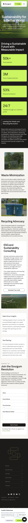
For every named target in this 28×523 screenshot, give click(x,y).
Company (14, 485)
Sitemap (16, 497)
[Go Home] (7, 4)
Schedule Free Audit (14, 290)
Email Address (6, 399)
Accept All (19, 520)
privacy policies (6, 430)
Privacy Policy (4, 497)
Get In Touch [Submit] (14, 425)
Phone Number (7, 405)
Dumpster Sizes (14, 469)
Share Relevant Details (8, 411)
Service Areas (14, 477)
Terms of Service (11, 497)
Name (4, 392)
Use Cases (14, 473)
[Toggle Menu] (24, 4)
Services (14, 465)
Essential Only (9, 520)
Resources (14, 481)
